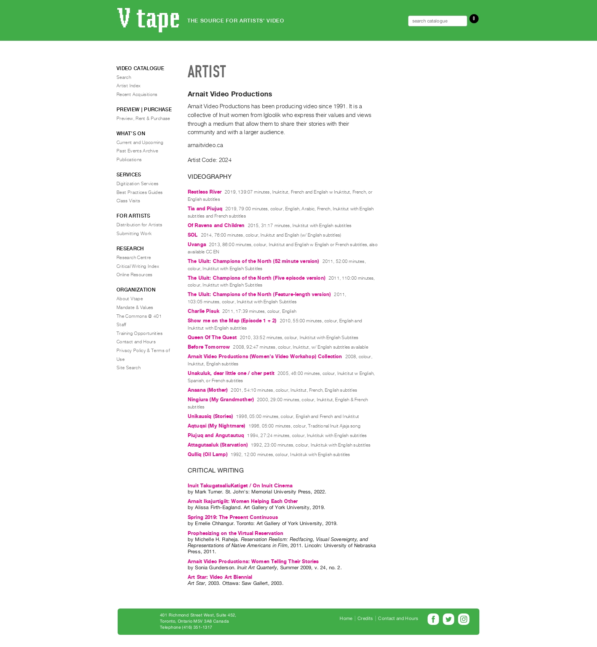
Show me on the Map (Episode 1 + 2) (232, 321)
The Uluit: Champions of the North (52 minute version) (253, 261)
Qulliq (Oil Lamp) (208, 454)
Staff (121, 324)
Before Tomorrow (209, 347)
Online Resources (135, 274)
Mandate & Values (135, 307)
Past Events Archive (137, 151)
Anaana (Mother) (208, 390)
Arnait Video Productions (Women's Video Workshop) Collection (265, 356)
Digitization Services (138, 183)
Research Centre (134, 257)
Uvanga (197, 244)
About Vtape (130, 298)
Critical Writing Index (138, 266)
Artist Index (128, 85)
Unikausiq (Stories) (210, 416)
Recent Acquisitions (137, 94)
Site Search (128, 367)
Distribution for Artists (140, 224)
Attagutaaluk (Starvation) (218, 445)
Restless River (205, 192)
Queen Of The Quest (212, 337)
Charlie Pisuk (203, 311)
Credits (365, 618)
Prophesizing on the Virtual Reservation (235, 533)
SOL (193, 235)
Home (346, 618)
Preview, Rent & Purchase (143, 118)
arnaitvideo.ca (205, 145)
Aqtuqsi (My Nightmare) (217, 426)
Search (124, 77)
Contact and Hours (136, 341)
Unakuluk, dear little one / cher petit (231, 373)
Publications (129, 159)
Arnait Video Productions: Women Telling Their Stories (253, 561)
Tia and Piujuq (205, 208)
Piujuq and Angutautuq (216, 435)
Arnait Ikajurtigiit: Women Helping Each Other (243, 501)
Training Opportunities (140, 333)
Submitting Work (134, 233)
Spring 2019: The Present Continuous (233, 517)
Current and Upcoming (140, 142)
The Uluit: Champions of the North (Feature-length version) (259, 294)
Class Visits (128, 200)
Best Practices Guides (140, 192)
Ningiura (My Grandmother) (221, 399)
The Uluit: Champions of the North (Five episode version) (257, 278)
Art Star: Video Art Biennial (220, 577)
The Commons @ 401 (139, 316)
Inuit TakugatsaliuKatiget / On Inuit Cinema (240, 485)
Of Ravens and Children (216, 225)
